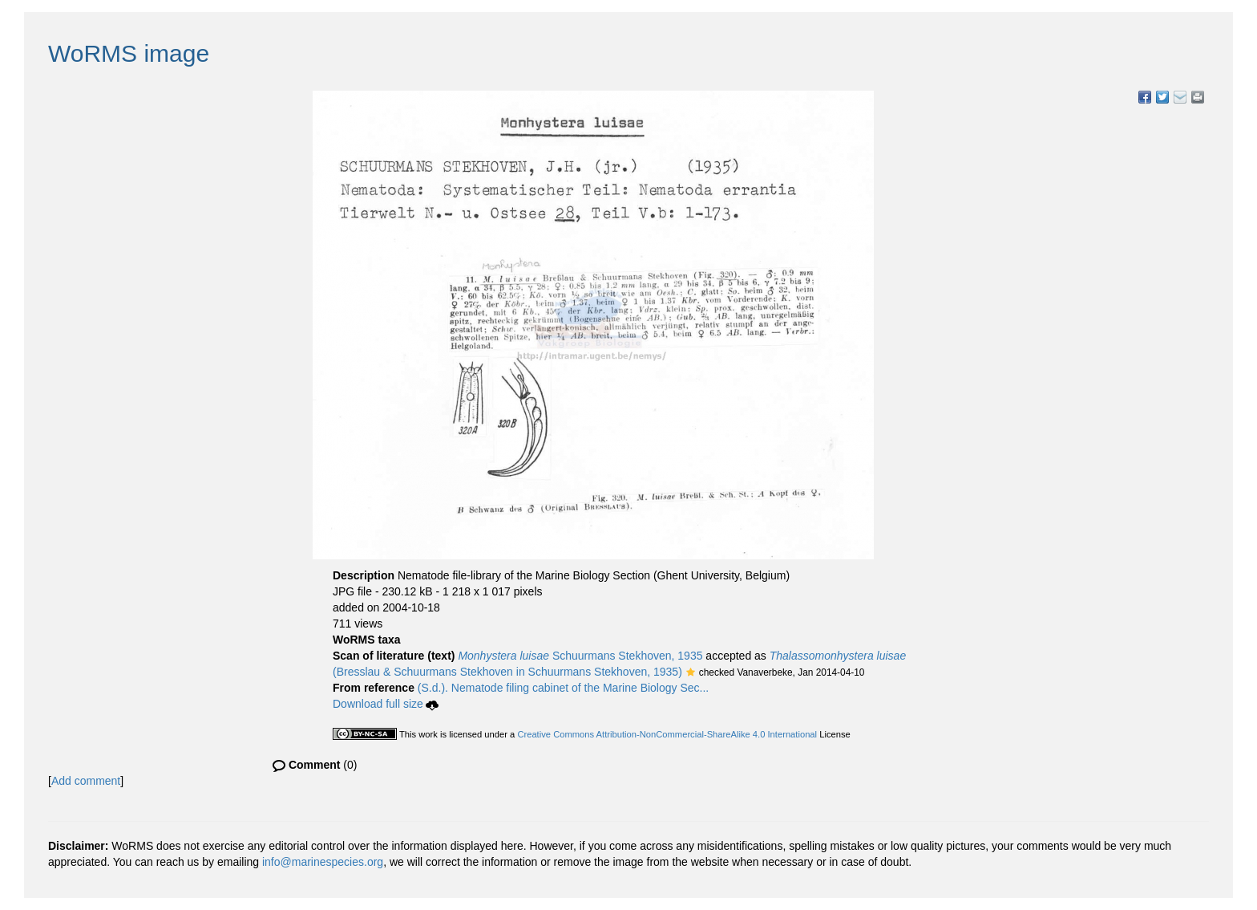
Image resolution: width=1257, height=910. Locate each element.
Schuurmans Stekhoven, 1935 (580, 655)
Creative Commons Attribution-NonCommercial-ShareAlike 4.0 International (667, 734)
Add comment (85, 780)
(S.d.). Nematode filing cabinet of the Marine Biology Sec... (563, 687)
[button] (690, 673)
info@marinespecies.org (322, 861)
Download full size (386, 703)
